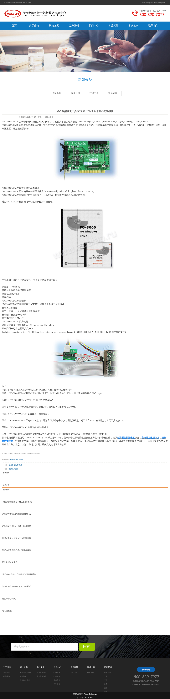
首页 (14, 25)
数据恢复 (23, 676)
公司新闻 (56, 93)
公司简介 (6, 672)
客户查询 (133, 25)
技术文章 (94, 93)
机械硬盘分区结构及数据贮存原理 (16, 538)
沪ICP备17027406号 (85, 698)
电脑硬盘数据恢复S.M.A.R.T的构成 (17, 502)
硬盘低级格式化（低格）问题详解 (16, 526)
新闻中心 (94, 25)
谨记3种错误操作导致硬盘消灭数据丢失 (19, 574)
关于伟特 (34, 25)
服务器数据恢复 (26, 672)
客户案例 (74, 25)
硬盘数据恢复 (25, 680)
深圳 (105, 680)
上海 (105, 676)
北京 (105, 688)
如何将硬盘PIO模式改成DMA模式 (16, 586)
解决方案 (54, 25)
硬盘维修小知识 (9, 599)
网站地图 (153, 2)
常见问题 (114, 25)
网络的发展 (7, 611)
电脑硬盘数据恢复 (17, 459)
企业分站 (145, 2)
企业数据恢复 (42, 672)
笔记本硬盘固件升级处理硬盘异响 (16, 550)
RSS (159, 2)
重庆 (105, 684)
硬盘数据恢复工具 (15, 465)
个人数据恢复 (42, 676)
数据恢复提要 (14, 469)
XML (164, 2)
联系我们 (153, 25)
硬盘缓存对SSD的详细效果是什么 (16, 514)
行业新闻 (75, 93)
